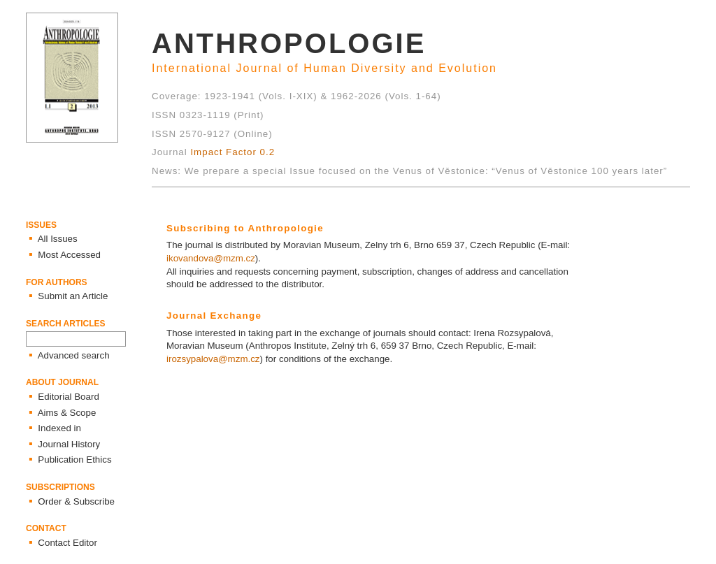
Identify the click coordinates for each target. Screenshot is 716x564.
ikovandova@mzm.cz (210, 258)
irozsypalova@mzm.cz (213, 359)
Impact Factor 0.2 (232, 152)
